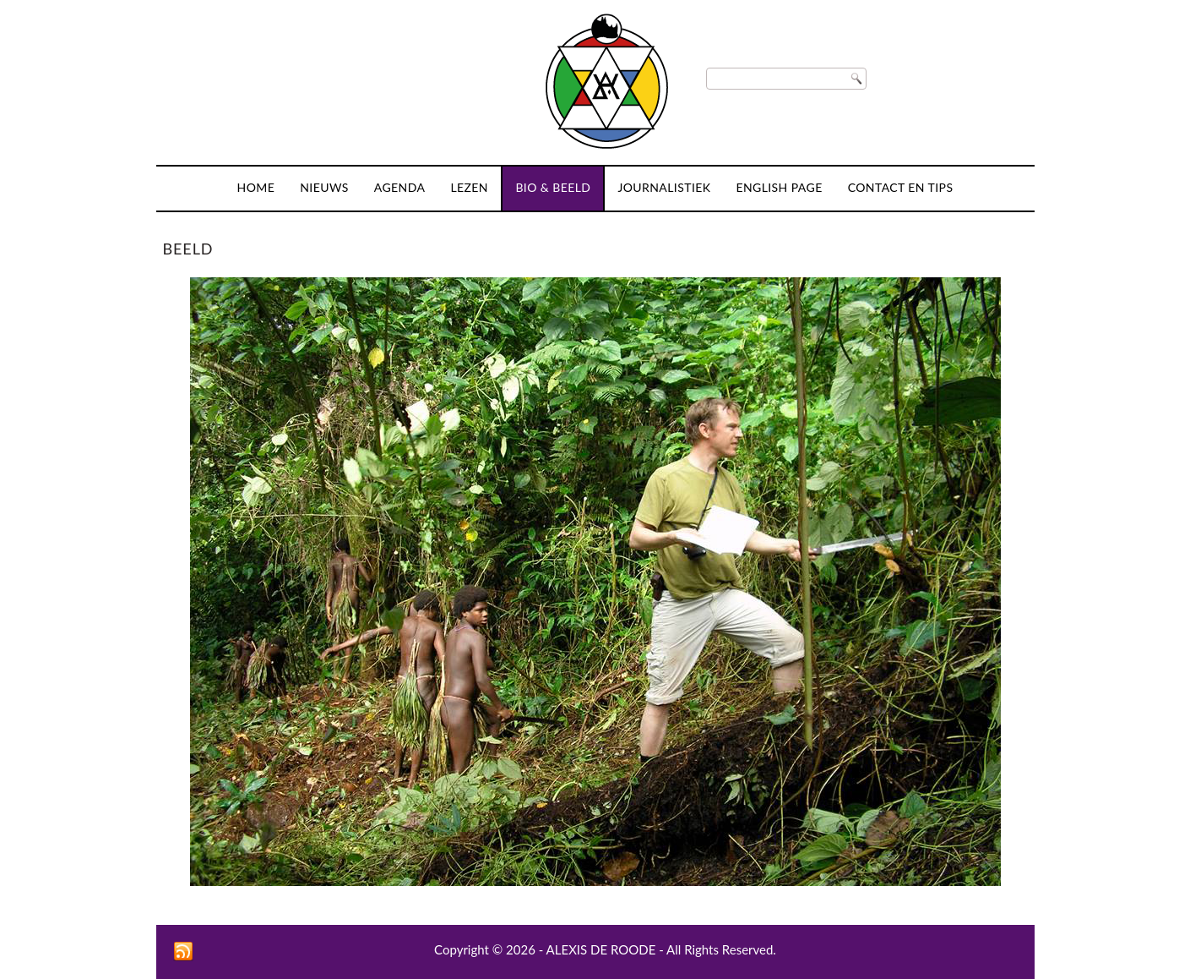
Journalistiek (663, 187)
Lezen (469, 187)
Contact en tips (901, 187)
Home (256, 187)
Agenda (400, 187)
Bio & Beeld (552, 187)
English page (779, 187)
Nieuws (324, 187)
